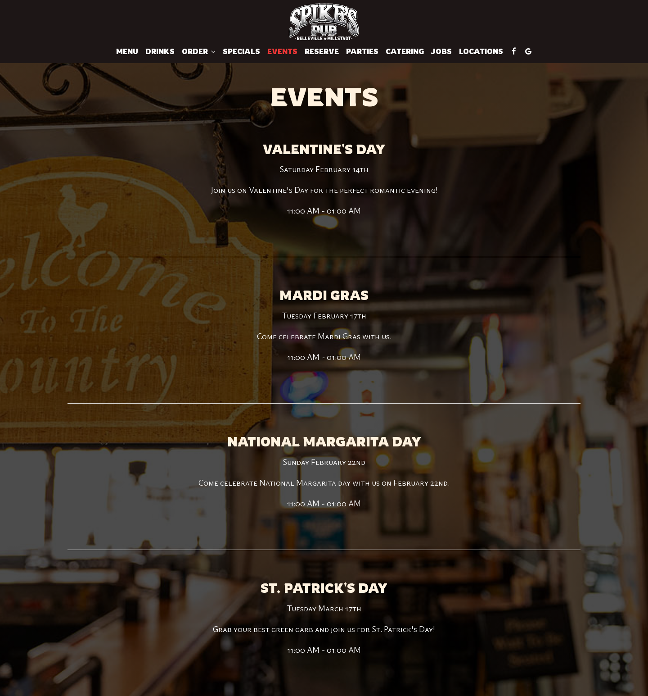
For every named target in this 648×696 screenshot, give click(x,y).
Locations (481, 51)
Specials (241, 51)
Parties (362, 51)
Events (282, 51)
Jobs (441, 51)
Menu (127, 51)
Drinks (160, 51)
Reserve (322, 51)
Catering (405, 51)
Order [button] (199, 51)
